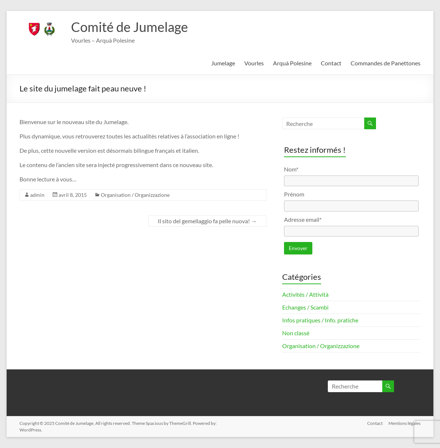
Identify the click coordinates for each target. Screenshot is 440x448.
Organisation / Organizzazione (135, 195)
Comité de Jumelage (129, 27)
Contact (331, 62)
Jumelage (223, 62)
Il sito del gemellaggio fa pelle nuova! (207, 220)
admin (37, 195)
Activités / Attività (305, 294)
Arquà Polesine (292, 62)
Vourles (254, 62)
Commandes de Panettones (386, 62)
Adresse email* (303, 219)
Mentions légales (404, 423)
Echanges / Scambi (305, 307)
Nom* (291, 169)
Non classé (295, 332)
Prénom (294, 194)
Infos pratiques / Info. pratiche (320, 320)
